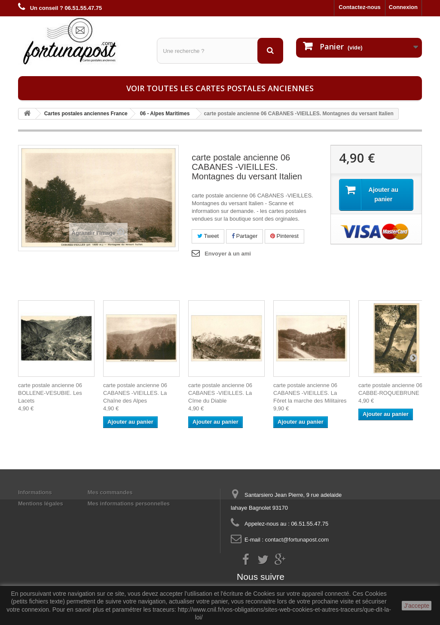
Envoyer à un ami (228, 253)
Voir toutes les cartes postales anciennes (220, 88)
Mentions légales (40, 503)
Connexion (403, 7)
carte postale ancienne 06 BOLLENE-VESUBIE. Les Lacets (50, 393)
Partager (244, 236)
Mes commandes (110, 492)
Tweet (208, 236)
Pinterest (284, 236)
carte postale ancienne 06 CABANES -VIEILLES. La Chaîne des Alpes (135, 393)
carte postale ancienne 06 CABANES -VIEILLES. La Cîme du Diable (220, 393)
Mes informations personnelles (129, 503)
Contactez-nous (360, 7)
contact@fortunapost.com (297, 539)
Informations (35, 492)
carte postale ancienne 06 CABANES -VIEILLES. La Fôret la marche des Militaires (310, 393)
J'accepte (416, 605)
